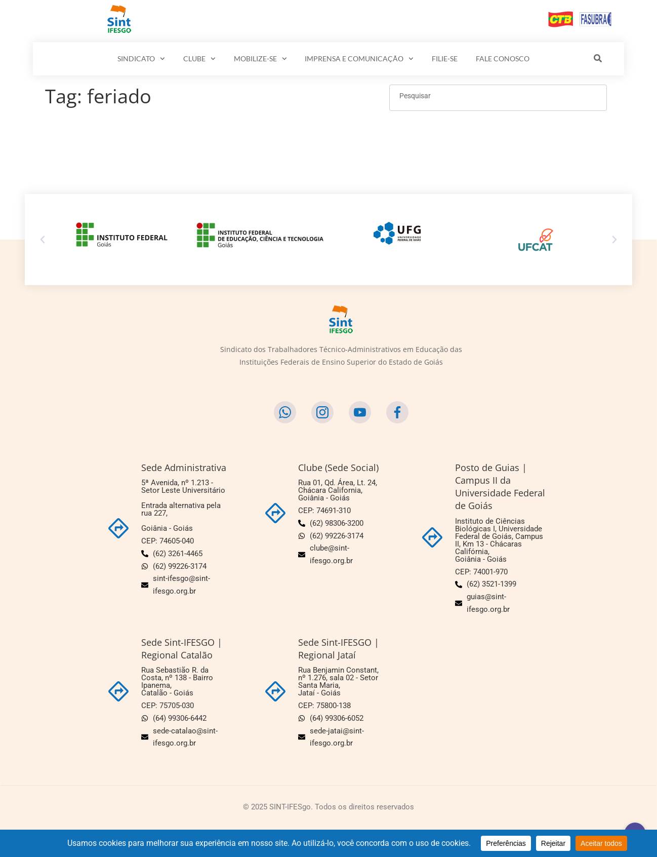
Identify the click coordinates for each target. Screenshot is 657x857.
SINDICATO (141, 58)
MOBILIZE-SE (260, 58)
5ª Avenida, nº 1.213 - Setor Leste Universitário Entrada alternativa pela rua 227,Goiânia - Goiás (183, 505)
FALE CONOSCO (502, 58)
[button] (42, 240)
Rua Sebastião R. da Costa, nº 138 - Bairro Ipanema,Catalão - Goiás (177, 681)
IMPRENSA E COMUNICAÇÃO (359, 58)
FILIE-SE (445, 58)
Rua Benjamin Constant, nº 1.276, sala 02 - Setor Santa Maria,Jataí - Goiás (338, 681)
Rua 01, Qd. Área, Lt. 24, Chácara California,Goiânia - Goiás (337, 490)
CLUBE (199, 58)
